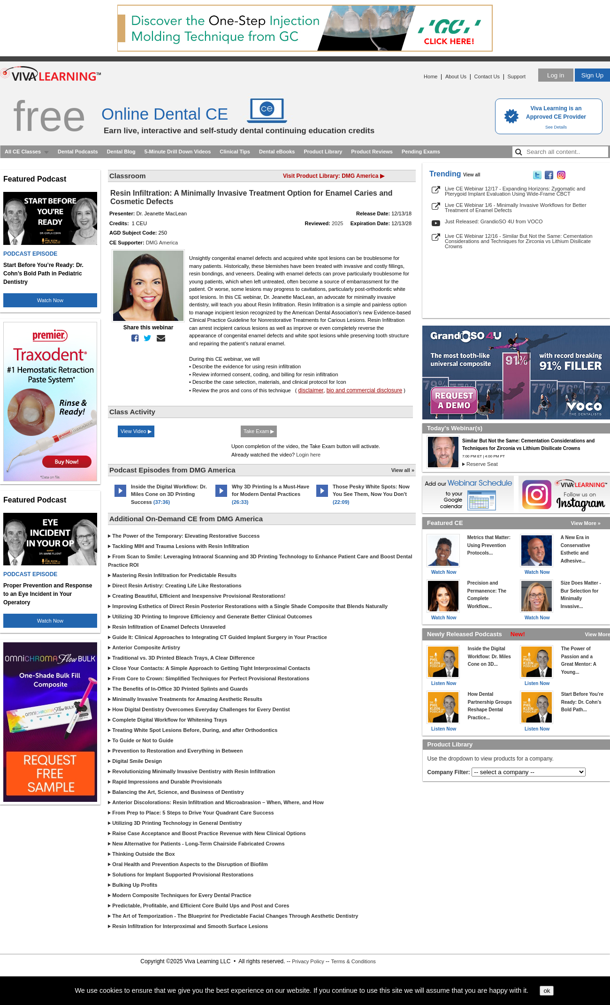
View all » (402, 470)
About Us (455, 76)
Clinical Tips (235, 151)
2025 (337, 223)
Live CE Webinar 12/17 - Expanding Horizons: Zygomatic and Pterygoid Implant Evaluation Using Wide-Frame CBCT (515, 191)
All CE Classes (23, 151)
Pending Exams (421, 151)
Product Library (323, 151)
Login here (308, 454)
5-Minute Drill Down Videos (178, 151)
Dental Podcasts (78, 151)
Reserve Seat (482, 464)
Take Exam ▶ (259, 431)
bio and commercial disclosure (364, 390)
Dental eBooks (277, 151)
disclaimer (311, 390)
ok (546, 990)
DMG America (162, 242)
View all (471, 174)
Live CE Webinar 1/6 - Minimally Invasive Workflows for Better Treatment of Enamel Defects (516, 207)
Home (430, 76)
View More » (586, 523)
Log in (555, 75)
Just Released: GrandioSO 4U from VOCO (493, 221)
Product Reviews (372, 151)
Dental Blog (121, 151)
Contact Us (487, 76)
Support (516, 76)
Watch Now (50, 300)
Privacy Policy (308, 961)
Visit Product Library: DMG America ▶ (333, 176)
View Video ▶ (136, 431)
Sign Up (592, 75)
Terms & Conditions (353, 961)
